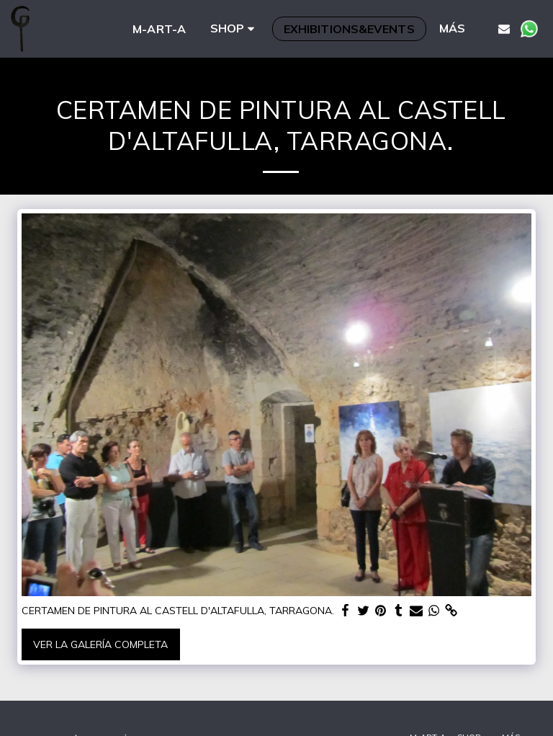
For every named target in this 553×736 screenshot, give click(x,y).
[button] (504, 28)
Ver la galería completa (100, 644)
